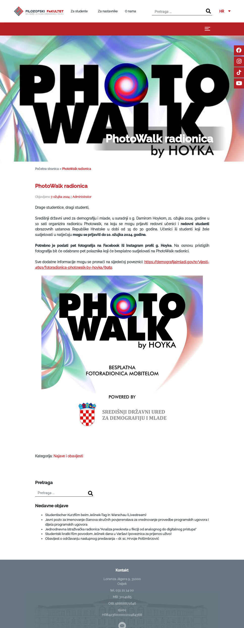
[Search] (208, 11)
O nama (130, 11)
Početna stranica (47, 169)
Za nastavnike (108, 11)
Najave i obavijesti (68, 456)
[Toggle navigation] (207, 28)
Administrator (81, 197)
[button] (225, 11)
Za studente (79, 11)
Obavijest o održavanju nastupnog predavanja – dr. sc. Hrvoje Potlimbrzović (102, 539)
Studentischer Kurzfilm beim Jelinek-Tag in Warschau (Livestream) (95, 515)
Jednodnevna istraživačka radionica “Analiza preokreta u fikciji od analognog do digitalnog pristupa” (120, 529)
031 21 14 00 (125, 590)
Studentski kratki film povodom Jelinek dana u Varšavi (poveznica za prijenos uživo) (108, 534)
